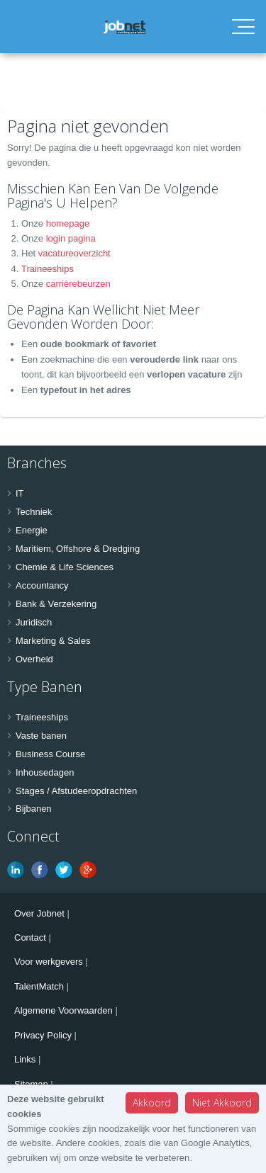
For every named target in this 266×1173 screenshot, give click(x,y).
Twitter (63, 869)
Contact (30, 937)
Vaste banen (41, 735)
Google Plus (87, 869)
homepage (67, 223)
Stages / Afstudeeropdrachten (76, 791)
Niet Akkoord (222, 1102)
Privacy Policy (43, 1035)
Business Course (50, 754)
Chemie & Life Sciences (64, 567)
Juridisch (34, 622)
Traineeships (47, 269)
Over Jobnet (39, 913)
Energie (32, 530)
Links (24, 1059)
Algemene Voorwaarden (63, 1010)
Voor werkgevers (48, 961)
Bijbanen (34, 808)
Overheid (34, 659)
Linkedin (15, 869)
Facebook (39, 869)
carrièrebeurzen (78, 283)
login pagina (71, 238)
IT (20, 493)
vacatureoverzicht (74, 253)
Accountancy (42, 585)
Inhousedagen (45, 772)
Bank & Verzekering (56, 604)
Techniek (34, 511)
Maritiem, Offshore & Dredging (78, 548)
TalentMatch (39, 986)
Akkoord (152, 1102)
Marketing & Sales (53, 640)
